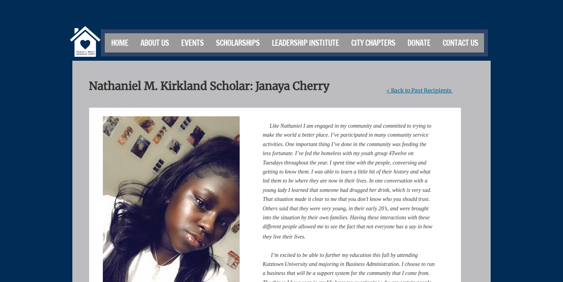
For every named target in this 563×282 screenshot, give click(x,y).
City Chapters (373, 43)
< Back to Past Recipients (419, 90)
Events (192, 43)
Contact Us (460, 43)
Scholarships (238, 43)
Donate (418, 43)
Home (119, 43)
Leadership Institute (305, 43)
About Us (154, 43)
